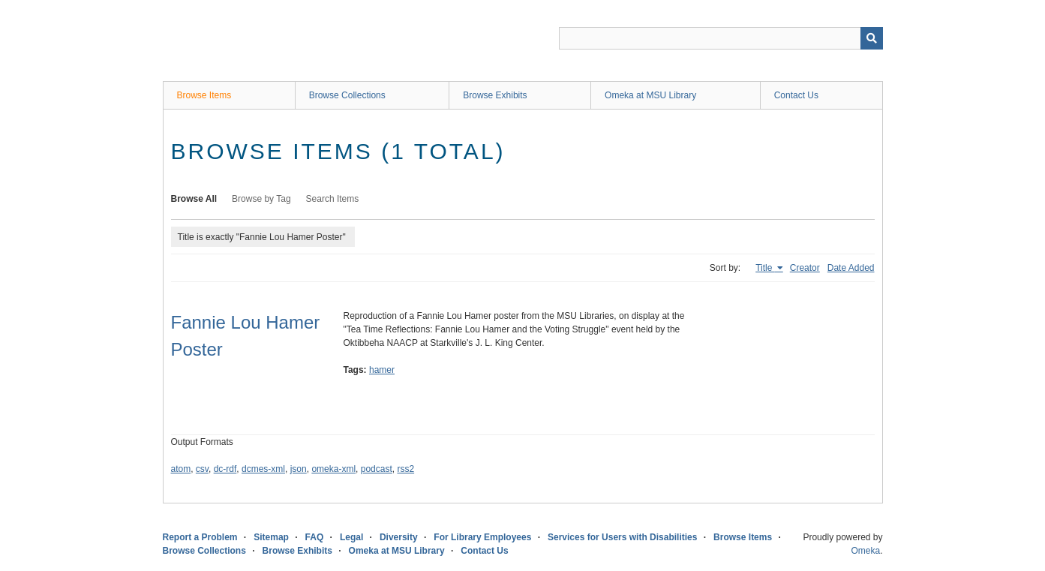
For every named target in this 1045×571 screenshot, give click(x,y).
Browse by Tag (261, 199)
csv (202, 469)
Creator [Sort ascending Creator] (805, 268)
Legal (351, 537)
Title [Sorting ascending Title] (765, 268)
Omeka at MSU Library (650, 95)
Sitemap (271, 537)
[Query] (721, 38)
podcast (376, 469)
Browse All (194, 199)
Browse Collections (347, 95)
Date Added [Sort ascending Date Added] (851, 268)
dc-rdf (225, 469)
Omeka (865, 550)
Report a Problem (200, 537)
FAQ (314, 537)
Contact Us (796, 95)
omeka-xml (333, 469)
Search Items (332, 199)
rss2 (405, 469)
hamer (382, 370)
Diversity (399, 537)
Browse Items (204, 95)
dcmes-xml (263, 469)
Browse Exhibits (495, 95)
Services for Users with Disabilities (622, 537)
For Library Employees (482, 537)
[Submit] (871, 38)
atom (181, 469)
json (298, 469)
